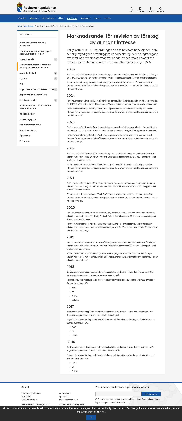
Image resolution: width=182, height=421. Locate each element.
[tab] (132, 10)
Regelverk (86, 18)
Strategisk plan (27, 113)
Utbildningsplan (28, 119)
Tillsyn (61, 18)
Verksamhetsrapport (30, 124)
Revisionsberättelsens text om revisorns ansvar (35, 107)
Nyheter (24, 78)
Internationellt (27, 59)
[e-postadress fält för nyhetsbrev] (118, 394)
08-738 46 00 (65, 393)
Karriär (107, 18)
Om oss (97, 18)
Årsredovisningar (28, 130)
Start (19, 26)
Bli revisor (34, 18)
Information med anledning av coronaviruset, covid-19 (35, 52)
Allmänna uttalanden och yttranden (33, 44)
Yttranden (25, 141)
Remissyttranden (28, 100)
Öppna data (26, 135)
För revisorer (48, 18)
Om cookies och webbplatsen (72, 404)
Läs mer (121, 402)
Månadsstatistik (28, 73)
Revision (22, 18)
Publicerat (72, 18)
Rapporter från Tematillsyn (33, 94)
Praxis (23, 83)
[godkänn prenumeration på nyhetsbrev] (96, 399)
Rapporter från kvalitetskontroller (37, 89)
